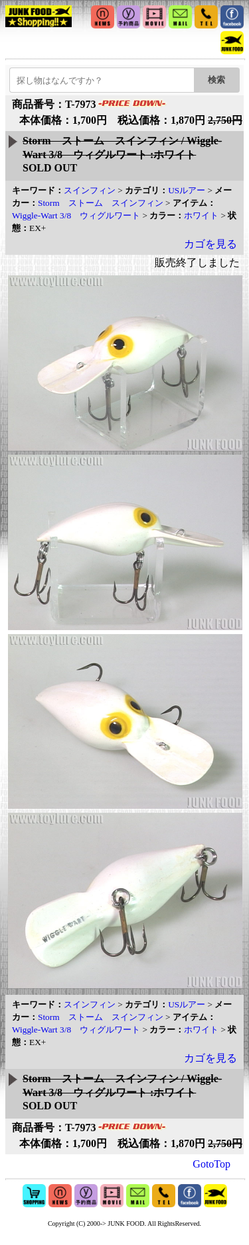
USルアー (186, 190)
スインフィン (90, 190)
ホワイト (201, 215)
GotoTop (211, 1164)
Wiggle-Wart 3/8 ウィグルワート (76, 215)
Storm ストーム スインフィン (100, 203)
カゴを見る (210, 244)
